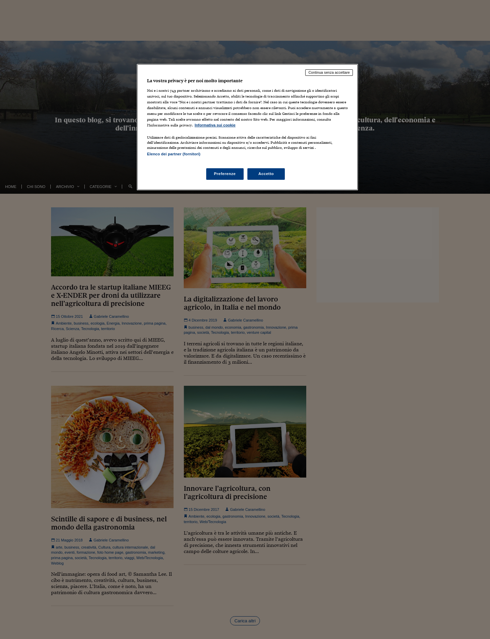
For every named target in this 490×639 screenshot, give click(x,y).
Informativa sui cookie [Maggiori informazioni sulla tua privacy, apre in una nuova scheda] (215, 125)
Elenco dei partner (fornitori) (173, 154)
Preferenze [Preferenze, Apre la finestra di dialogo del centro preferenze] (225, 174)
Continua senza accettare (329, 72)
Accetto (266, 174)
